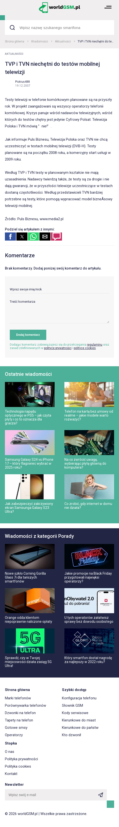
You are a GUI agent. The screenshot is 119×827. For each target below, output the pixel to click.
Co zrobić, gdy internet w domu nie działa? (88, 506)
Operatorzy (14, 735)
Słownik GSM (72, 705)
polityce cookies (85, 348)
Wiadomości (39, 41)
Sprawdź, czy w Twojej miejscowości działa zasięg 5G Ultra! (28, 662)
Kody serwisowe (75, 713)
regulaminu (94, 344)
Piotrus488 (22, 81)
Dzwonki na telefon (20, 713)
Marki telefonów (18, 698)
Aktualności (63, 41)
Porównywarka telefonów (25, 705)
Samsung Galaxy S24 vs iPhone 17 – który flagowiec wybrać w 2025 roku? (29, 463)
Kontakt (11, 774)
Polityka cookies (18, 766)
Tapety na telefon (19, 720)
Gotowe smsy (16, 727)
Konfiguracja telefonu (79, 698)
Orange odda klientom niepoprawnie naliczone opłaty (28, 620)
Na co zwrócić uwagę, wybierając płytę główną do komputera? (85, 463)
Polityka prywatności (21, 759)
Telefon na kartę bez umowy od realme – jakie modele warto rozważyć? (88, 415)
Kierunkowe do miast (79, 720)
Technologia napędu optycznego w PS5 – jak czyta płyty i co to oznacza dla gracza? (28, 417)
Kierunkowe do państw (80, 727)
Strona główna (14, 41)
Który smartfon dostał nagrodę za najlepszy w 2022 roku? (88, 660)
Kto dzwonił (71, 735)
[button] (108, 12)
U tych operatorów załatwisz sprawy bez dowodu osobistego (88, 620)
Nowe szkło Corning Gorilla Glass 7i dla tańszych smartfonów (25, 577)
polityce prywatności (57, 348)
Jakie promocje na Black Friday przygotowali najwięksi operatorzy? (88, 577)
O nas (9, 751)
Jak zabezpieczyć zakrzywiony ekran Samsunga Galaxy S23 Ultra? (29, 508)
